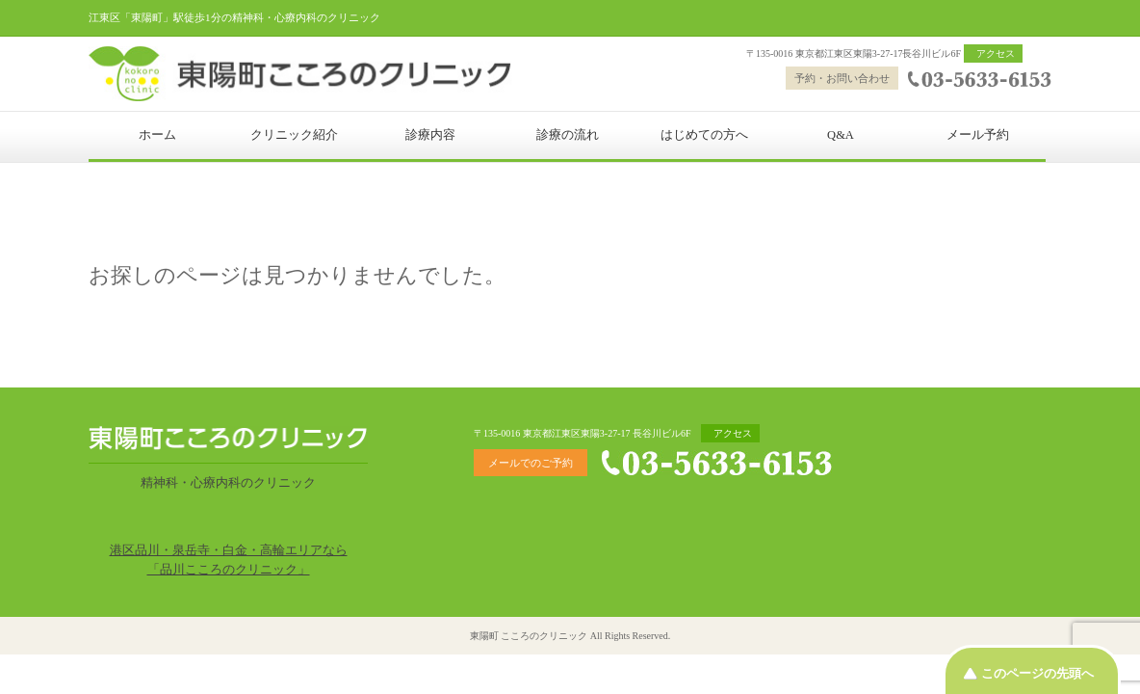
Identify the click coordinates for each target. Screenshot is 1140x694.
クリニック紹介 (294, 135)
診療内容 (430, 135)
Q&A (840, 135)
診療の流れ (567, 135)
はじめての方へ (704, 135)
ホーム (157, 135)
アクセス (995, 53)
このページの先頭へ (1037, 673)
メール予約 (977, 135)
